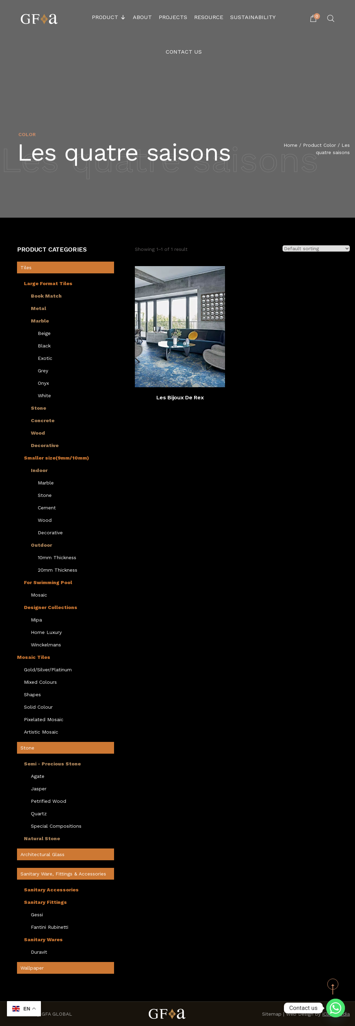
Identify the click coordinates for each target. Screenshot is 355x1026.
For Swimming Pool (48, 582)
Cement (47, 507)
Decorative (45, 445)
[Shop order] (316, 248)
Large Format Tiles (48, 283)
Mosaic (39, 594)
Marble (40, 320)
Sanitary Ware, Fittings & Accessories (63, 874)
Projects (173, 17)
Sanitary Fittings (45, 902)
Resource (208, 17)
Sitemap (272, 1014)
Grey (43, 370)
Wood (38, 432)
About (142, 17)
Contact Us (184, 51)
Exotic (45, 358)
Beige (44, 333)
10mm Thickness (57, 557)
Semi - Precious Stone (52, 763)
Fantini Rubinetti (49, 927)
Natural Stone (42, 838)
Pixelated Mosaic (43, 719)
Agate (37, 776)
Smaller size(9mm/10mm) (56, 457)
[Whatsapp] (335, 1008)
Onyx (43, 383)
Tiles (26, 267)
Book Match (46, 295)
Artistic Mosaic (41, 731)
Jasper (38, 788)
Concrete (42, 420)
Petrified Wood (48, 801)
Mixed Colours (40, 682)
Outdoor (41, 545)
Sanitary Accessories (51, 889)
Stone (38, 408)
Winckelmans (46, 644)
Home (290, 145)
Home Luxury (46, 632)
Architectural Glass (42, 854)
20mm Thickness (57, 570)
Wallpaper (32, 968)
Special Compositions (56, 826)
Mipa (36, 619)
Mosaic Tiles (33, 657)
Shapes (32, 694)
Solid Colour (38, 707)
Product (109, 17)
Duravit (39, 952)
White (44, 395)
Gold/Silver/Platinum (48, 669)
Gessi (37, 914)
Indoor (39, 470)
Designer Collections (50, 607)
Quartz (39, 813)
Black (44, 345)
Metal (38, 308)
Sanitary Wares (43, 939)
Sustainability (253, 17)
